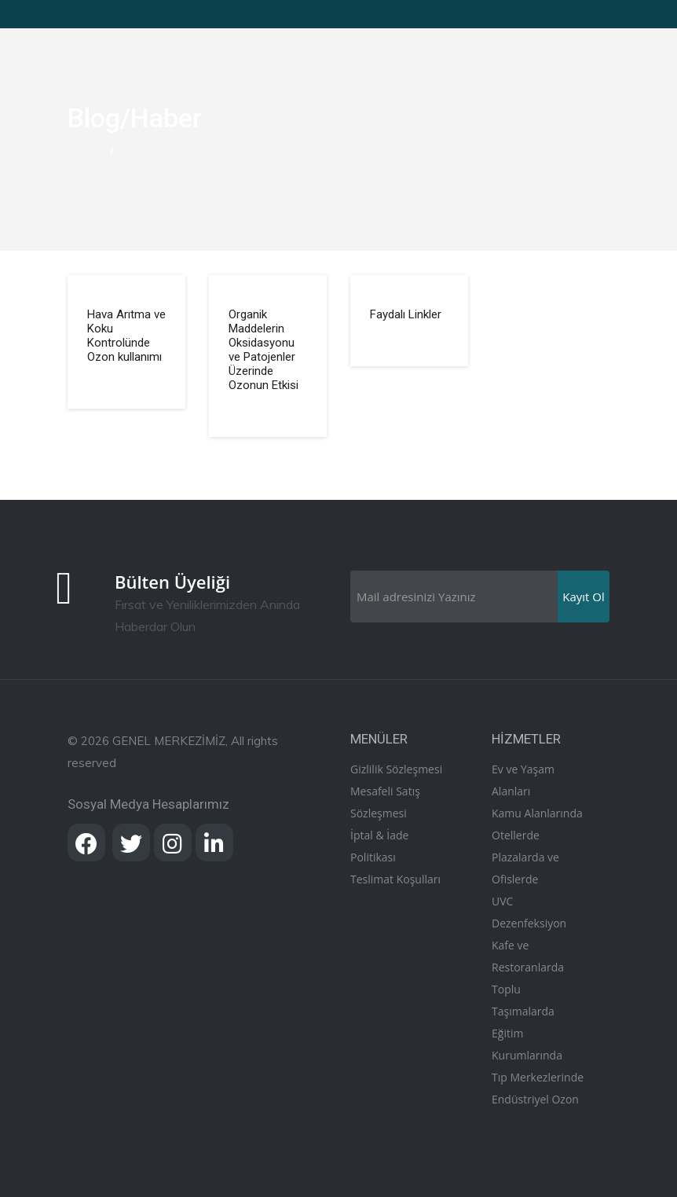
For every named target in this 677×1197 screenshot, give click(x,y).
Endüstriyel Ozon (535, 1099)
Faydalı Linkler (405, 314)
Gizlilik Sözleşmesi (396, 769)
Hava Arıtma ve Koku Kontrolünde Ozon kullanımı (126, 335)
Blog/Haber (142, 151)
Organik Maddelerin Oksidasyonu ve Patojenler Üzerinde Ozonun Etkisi (263, 349)
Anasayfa (88, 151)
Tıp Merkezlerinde (538, 1077)
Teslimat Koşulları (395, 879)
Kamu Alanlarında (537, 813)
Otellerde (516, 835)
